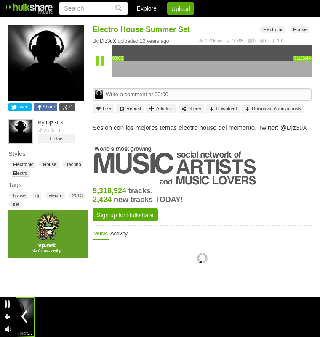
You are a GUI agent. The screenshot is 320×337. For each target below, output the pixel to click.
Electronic (22, 164)
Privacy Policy (264, 23)
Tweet (23, 106)
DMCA (225, 23)
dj (36, 195)
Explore (147, 8)
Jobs (197, 23)
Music (100, 233)
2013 (77, 195)
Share (49, 106)
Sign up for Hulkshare (125, 215)
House (49, 164)
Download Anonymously (273, 108)
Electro (19, 173)
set (15, 204)
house (19, 195)
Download (223, 108)
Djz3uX (55, 122)
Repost (130, 108)
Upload (180, 8)
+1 (71, 106)
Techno (73, 164)
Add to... (161, 108)
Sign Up (168, 23)
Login (138, 23)
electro (55, 195)
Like (103, 108)
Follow (57, 138)
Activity (119, 233)
